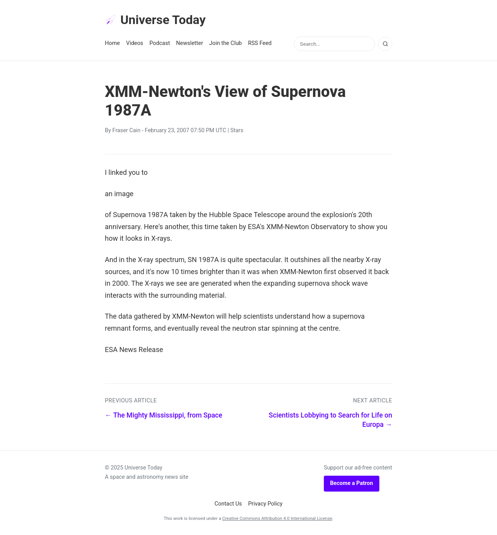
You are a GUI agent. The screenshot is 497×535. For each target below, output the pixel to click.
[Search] (385, 44)
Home (112, 43)
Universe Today (155, 19)
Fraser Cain (126, 130)
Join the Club (225, 43)
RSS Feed (260, 43)
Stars (236, 130)
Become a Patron (351, 483)
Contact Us (228, 503)
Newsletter (189, 43)
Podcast (159, 43)
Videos (134, 43)
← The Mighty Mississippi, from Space (163, 415)
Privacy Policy (265, 503)
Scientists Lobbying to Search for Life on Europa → (330, 420)
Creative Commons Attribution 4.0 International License (277, 518)
